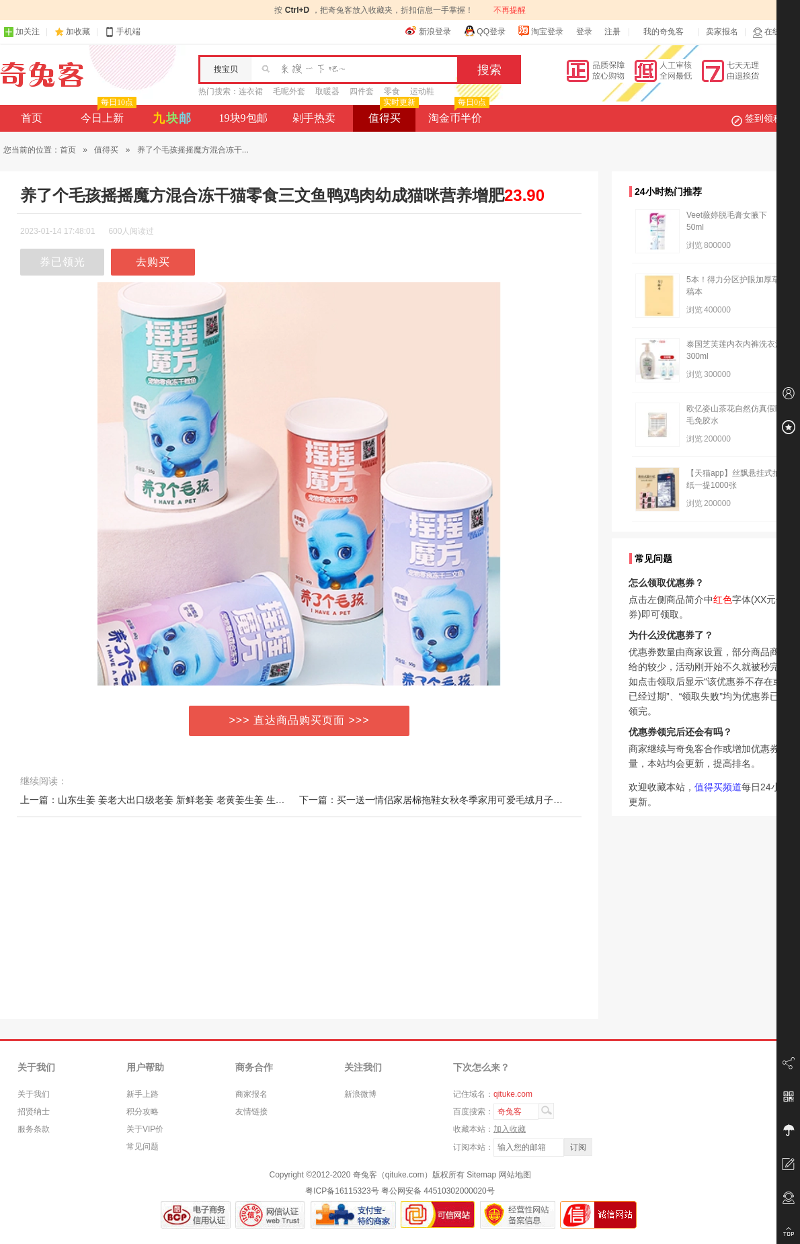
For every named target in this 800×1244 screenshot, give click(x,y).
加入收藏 (509, 1129)
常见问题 (142, 1146)
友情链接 (251, 1111)
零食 (392, 91)
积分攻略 (142, 1111)
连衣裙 (251, 91)
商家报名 (251, 1094)
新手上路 (142, 1094)
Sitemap (481, 1174)
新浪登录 (428, 31)
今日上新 (107, 114)
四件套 (362, 91)
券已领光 (62, 261)
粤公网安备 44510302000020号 (438, 1191)
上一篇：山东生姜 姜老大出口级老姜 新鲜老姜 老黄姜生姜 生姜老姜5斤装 (173, 799)
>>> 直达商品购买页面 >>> (299, 720)
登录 (584, 31)
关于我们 (33, 1094)
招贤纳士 (33, 1111)
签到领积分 (763, 118)
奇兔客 (42, 74)
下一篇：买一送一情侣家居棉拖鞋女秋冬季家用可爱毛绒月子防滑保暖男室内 (459, 799)
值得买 (392, 114)
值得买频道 (718, 787)
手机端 (122, 32)
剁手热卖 (313, 118)
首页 (31, 118)
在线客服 (774, 32)
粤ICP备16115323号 (341, 1191)
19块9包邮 (243, 118)
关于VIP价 (144, 1129)
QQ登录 (484, 31)
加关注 (21, 32)
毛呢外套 (289, 91)
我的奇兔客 (663, 31)
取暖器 (327, 91)
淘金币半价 (457, 114)
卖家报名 (722, 31)
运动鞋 (422, 91)
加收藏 (78, 31)
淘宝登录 (540, 31)
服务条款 (33, 1129)
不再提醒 (509, 10)
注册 (612, 31)
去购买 (153, 261)
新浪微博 (360, 1094)
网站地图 (515, 1174)
